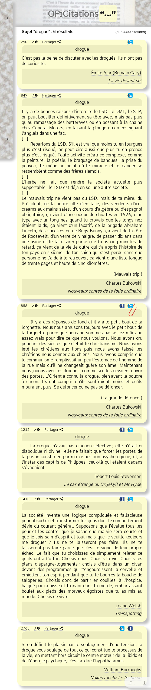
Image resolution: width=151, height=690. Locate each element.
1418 (25, 499)
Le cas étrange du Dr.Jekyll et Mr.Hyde (102, 484)
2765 (25, 628)
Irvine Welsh (128, 605)
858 (24, 305)
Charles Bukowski (123, 283)
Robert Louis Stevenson (117, 476)
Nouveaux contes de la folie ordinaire (104, 291)
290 (24, 42)
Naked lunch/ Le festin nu (115, 677)
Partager (49, 42)
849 (24, 95)
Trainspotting (128, 613)
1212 (25, 429)
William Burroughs (122, 669)
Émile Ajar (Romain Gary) (116, 72)
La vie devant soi (124, 80)
